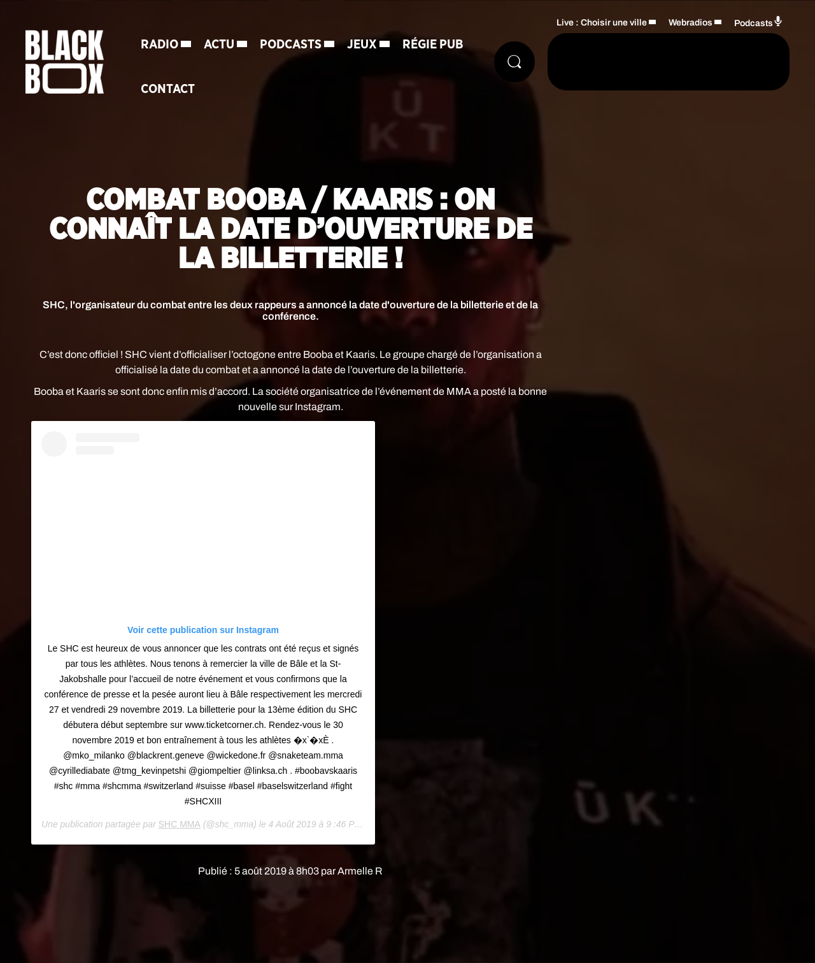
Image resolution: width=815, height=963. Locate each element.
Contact (168, 89)
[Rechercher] (514, 61)
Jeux (362, 44)
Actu (219, 44)
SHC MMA (180, 824)
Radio (159, 44)
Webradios (690, 22)
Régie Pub (433, 44)
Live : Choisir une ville (601, 22)
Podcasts (291, 44)
